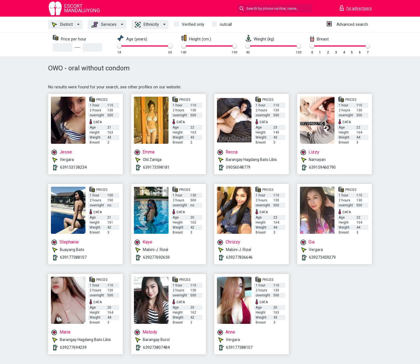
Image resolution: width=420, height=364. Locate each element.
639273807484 (156, 347)
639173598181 (156, 167)
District (62, 24)
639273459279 (322, 257)
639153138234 (73, 167)
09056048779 (238, 167)
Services (103, 24)
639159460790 (322, 167)
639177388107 (73, 257)
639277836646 (239, 257)
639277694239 (73, 347)
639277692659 (156, 257)
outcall (226, 24)
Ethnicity (147, 24)
